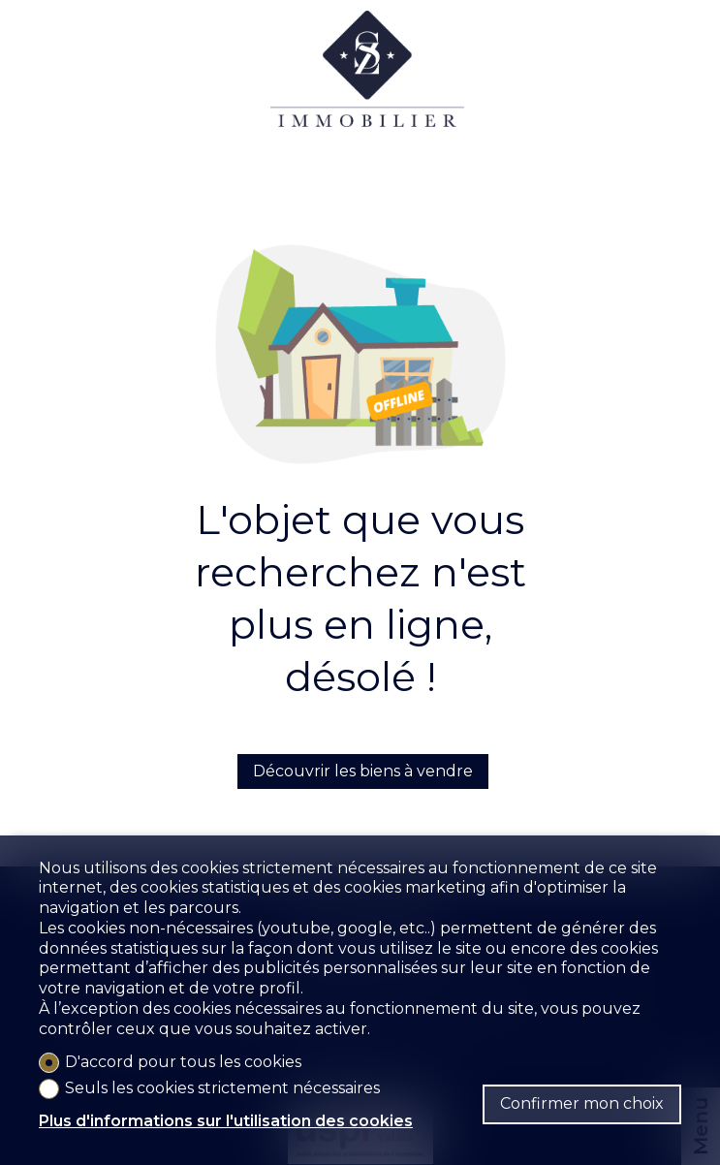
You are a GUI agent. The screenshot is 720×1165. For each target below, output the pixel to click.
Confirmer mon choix (582, 1103)
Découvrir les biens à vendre (363, 771)
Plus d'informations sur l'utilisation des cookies (226, 1121)
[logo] (367, 87)
